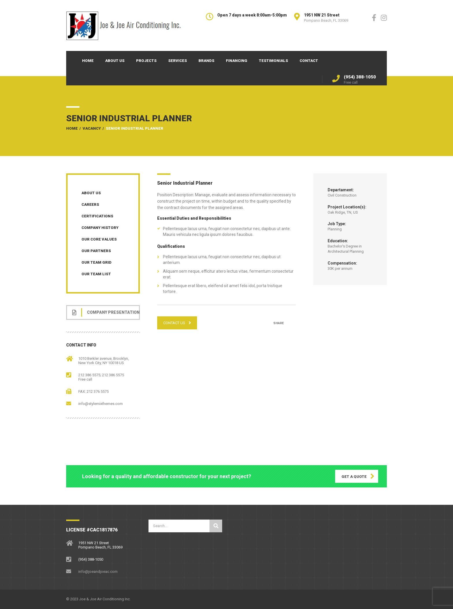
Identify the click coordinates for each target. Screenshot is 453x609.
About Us (115, 60)
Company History (99, 227)
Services (177, 60)
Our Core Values (99, 239)
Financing (236, 60)
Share (278, 323)
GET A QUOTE (354, 476)
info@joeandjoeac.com (98, 571)
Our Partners (96, 251)
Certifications (97, 216)
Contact (309, 60)
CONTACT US (177, 323)
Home (88, 60)
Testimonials (273, 60)
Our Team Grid (96, 262)
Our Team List (96, 274)
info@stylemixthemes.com (100, 403)
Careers (90, 204)
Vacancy (92, 128)
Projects (146, 60)
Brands (206, 60)
